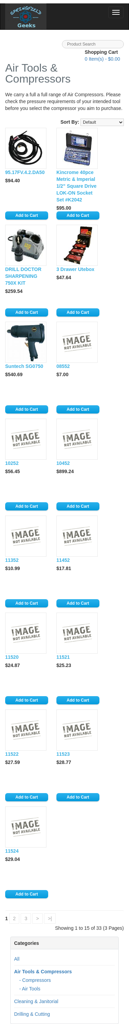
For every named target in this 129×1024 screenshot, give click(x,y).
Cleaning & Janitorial (36, 1001)
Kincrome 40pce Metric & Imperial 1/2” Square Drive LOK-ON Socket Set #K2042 (76, 186)
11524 (12, 851)
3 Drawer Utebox (75, 269)
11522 (12, 754)
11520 (12, 657)
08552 (63, 366)
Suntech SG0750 (24, 366)
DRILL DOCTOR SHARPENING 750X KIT (23, 276)
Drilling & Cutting (32, 1014)
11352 (12, 560)
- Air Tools (29, 988)
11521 (63, 657)
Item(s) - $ (102, 59)
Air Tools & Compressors (43, 971)
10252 (12, 463)
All (17, 959)
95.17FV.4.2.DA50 (25, 172)
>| (50, 918)
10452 (63, 463)
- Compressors (35, 980)
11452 (63, 560)
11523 (63, 754)
